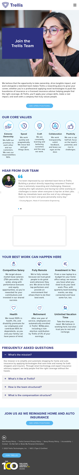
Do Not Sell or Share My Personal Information (26, 444)
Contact (5, 444)
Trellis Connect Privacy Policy (30, 441)
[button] (18, 208)
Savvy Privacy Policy (51, 441)
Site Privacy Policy (9, 441)
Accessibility (66, 441)
